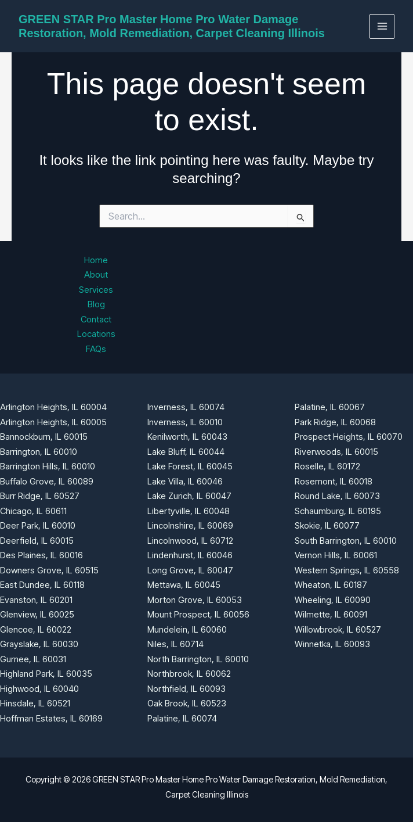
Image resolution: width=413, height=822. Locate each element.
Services (96, 289)
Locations (96, 333)
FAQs (96, 348)
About (96, 274)
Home (96, 259)
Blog (96, 304)
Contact (96, 319)
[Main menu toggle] (381, 26)
